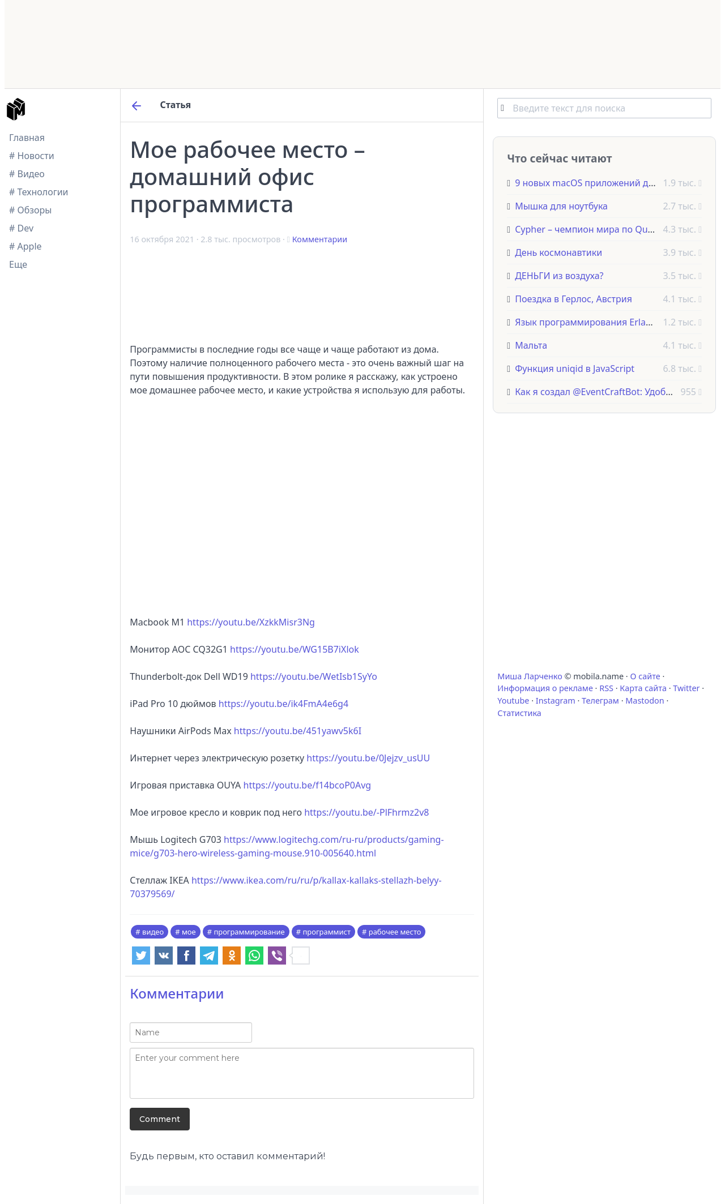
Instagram (555, 700)
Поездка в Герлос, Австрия (573, 299)
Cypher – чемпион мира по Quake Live (598, 229)
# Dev (21, 228)
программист (326, 931)
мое (189, 931)
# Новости (31, 155)
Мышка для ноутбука (561, 206)
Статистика (519, 713)
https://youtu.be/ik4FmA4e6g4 (283, 703)
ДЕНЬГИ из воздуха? (559, 275)
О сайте (645, 676)
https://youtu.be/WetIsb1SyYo (313, 676)
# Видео (27, 174)
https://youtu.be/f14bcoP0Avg (308, 785)
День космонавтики (558, 252)
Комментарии (319, 239)
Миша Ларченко (529, 676)
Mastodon (644, 700)
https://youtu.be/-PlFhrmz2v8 (366, 812)
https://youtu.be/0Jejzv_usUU (368, 758)
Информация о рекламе (545, 688)
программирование (249, 931)
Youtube (513, 700)
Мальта (531, 345)
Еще (18, 264)
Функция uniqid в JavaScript (574, 368)
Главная (27, 137)
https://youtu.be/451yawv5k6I (297, 731)
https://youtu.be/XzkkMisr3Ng (251, 622)
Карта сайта (643, 688)
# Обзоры (30, 210)
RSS (606, 688)
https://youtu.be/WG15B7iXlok (294, 649)
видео (153, 931)
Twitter (686, 688)
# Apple (25, 246)
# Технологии (39, 192)
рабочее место (395, 931)
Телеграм (600, 700)
